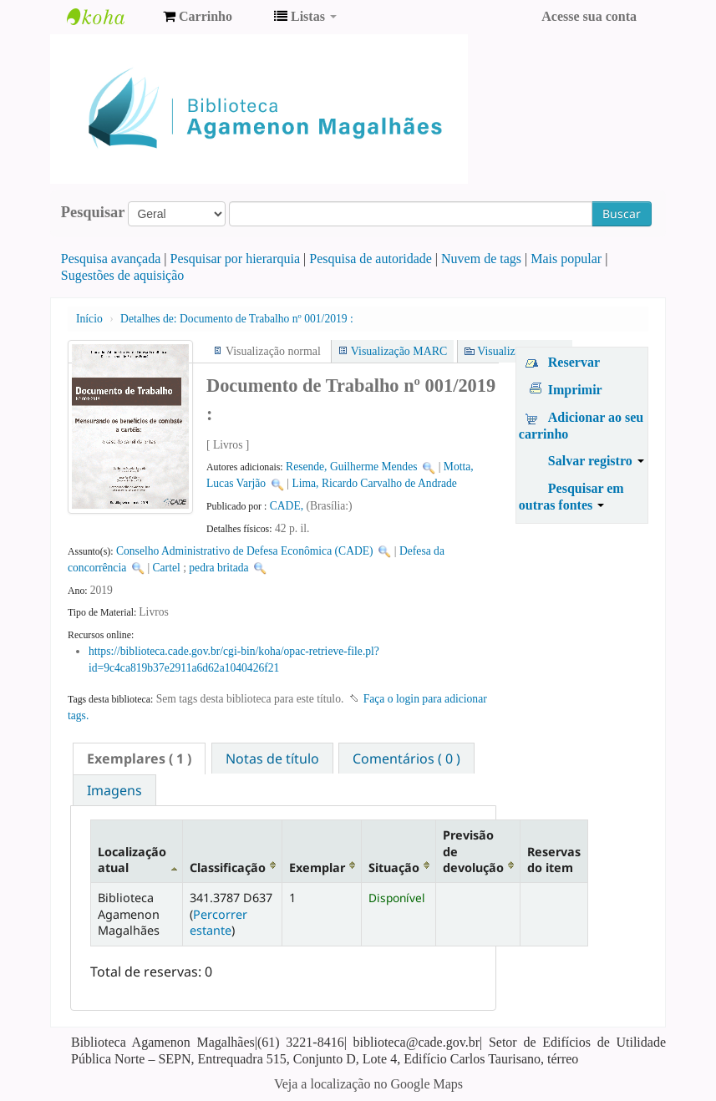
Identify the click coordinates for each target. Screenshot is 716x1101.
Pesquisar (93, 212)
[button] (197, 16)
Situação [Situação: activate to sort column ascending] (393, 867)
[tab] (139, 758)
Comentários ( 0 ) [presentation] (406, 758)
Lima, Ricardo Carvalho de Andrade (374, 483)
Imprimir (575, 390)
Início (89, 318)
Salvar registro (596, 461)
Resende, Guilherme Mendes (351, 466)
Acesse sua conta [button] (589, 16)
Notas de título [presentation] (272, 758)
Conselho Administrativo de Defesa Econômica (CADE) (244, 551)
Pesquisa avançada (111, 258)
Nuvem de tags (481, 258)
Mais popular (566, 258)
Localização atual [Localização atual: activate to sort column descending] (132, 859)
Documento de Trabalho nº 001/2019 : (236, 318)
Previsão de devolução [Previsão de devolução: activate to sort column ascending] (473, 851)
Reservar (574, 362)
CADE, (288, 506)
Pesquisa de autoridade (370, 258)
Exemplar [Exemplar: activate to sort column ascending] (317, 867)
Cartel (166, 567)
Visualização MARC (399, 351)
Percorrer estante (218, 922)
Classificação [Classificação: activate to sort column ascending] (228, 867)
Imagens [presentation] (114, 790)
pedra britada (218, 567)
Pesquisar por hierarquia (235, 258)
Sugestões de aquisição (123, 275)
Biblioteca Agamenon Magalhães (108, 16)
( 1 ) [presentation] (139, 758)
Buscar (621, 213)
